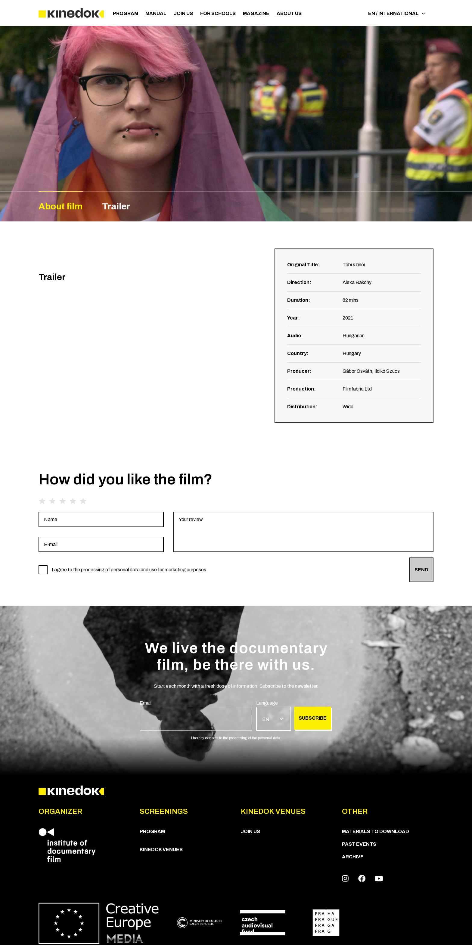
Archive (353, 856)
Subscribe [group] (313, 718)
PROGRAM (125, 13)
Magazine (256, 13)
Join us (183, 13)
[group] (101, 519)
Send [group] (421, 569)
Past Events (359, 844)
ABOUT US (289, 13)
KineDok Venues (161, 849)
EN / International (396, 13)
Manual (155, 13)
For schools (218, 13)
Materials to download (375, 831)
